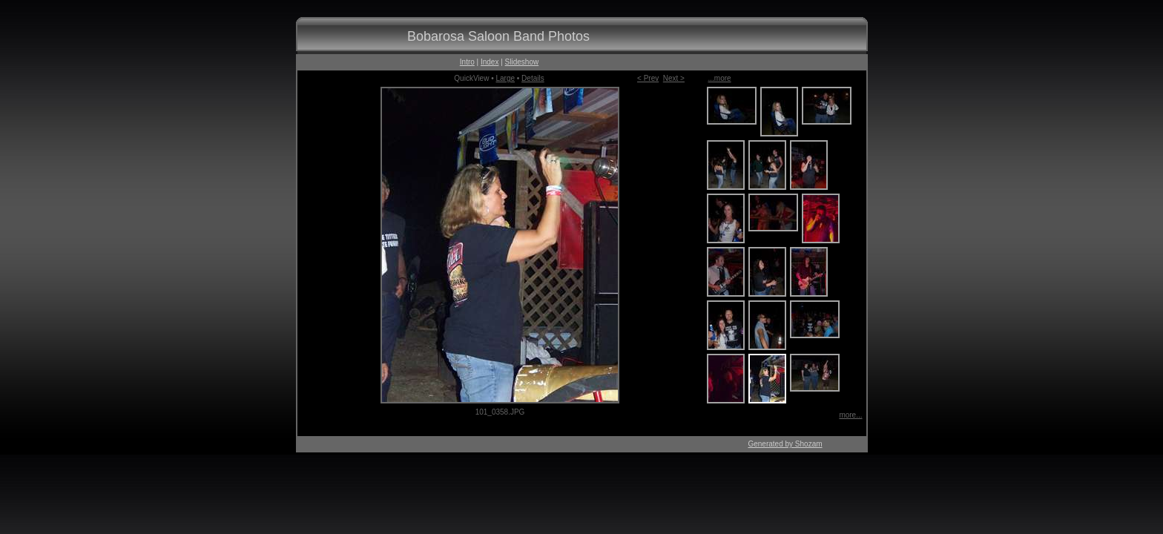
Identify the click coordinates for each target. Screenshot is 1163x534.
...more (719, 78)
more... (850, 415)
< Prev (648, 78)
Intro (467, 62)
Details (532, 78)
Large (505, 78)
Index (489, 62)
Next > (674, 78)
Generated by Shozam (785, 444)
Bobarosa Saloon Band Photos (498, 36)
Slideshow (522, 62)
